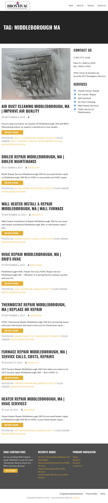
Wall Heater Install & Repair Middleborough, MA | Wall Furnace (32, 206)
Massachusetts (46, 138)
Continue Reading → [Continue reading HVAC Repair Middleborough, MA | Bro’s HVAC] (12, 283)
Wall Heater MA (43, 238)
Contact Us (102, 5)
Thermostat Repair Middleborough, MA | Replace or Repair (33, 307)
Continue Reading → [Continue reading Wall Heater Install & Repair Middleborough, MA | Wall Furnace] (12, 233)
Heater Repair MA (24, 430)
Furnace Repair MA (25, 383)
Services (90, 5)
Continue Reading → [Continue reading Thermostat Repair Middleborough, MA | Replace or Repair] (12, 330)
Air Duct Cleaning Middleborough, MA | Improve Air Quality (35, 108)
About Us (80, 5)
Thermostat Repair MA (47, 336)
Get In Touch (10, 470)
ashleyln (33, 167)
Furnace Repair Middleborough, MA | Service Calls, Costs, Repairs (34, 354)
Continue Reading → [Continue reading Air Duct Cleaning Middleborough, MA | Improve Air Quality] (12, 132)
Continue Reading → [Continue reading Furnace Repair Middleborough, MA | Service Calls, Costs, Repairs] (12, 378)
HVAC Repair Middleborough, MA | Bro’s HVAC (31, 256)
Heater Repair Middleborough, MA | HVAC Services (33, 401)
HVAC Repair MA (23, 289)
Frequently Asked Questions (71, 494)
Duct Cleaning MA (25, 138)
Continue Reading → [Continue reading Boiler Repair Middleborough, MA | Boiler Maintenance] (12, 182)
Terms (102, 494)
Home (71, 5)
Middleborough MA (13, 144)
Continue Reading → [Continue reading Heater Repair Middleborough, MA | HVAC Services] (12, 425)
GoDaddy (76, 498)
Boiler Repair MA (24, 188)
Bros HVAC (36, 265)
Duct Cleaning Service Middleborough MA (36, 141)
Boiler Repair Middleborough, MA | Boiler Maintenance (33, 159)
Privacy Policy (91, 494)
